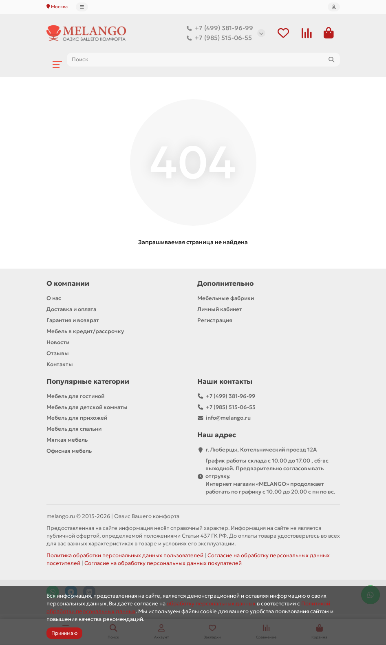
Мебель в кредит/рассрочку (85, 331)
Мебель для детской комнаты (87, 407)
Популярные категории (87, 382)
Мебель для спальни (73, 429)
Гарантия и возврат (72, 320)
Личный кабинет (219, 309)
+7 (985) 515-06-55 (217, 38)
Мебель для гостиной (75, 396)
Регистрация (214, 320)
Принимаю (64, 633)
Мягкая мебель (67, 440)
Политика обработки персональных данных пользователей (124, 556)
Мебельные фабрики (225, 298)
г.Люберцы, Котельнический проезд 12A (261, 450)
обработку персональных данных (211, 603)
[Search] (203, 60)
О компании (67, 284)
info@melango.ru (228, 418)
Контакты (59, 364)
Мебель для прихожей (76, 418)
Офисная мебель (69, 451)
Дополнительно (225, 284)
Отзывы (57, 353)
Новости (57, 342)
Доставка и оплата (71, 309)
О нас (53, 298)
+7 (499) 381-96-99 (218, 28)
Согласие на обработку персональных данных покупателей (163, 563)
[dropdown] (82, 6)
